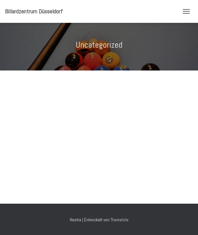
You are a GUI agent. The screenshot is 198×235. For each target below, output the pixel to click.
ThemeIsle (120, 220)
